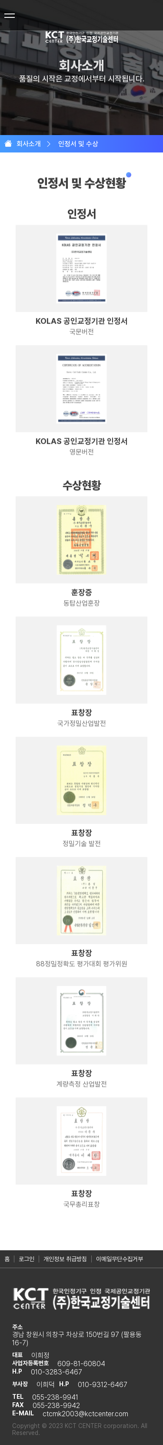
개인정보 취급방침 (65, 1258)
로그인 (26, 1258)
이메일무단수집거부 (119, 1258)
